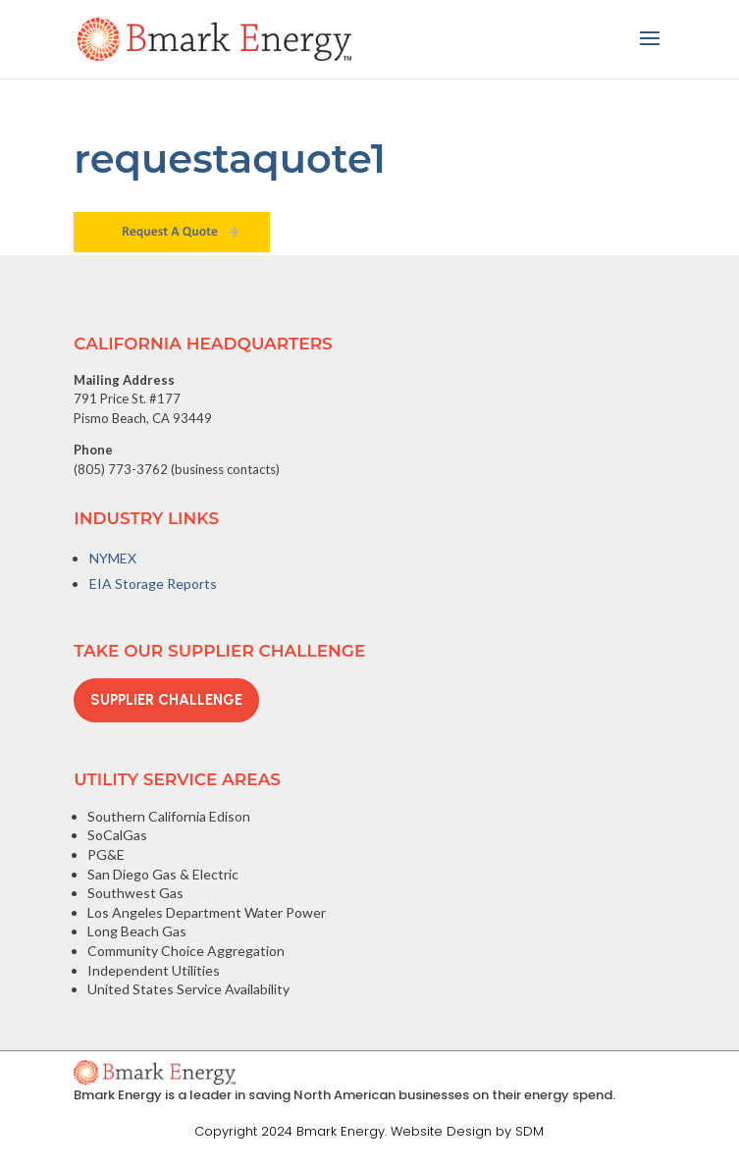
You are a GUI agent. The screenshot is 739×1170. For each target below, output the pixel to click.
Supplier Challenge (166, 700)
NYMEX (112, 558)
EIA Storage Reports (153, 583)
